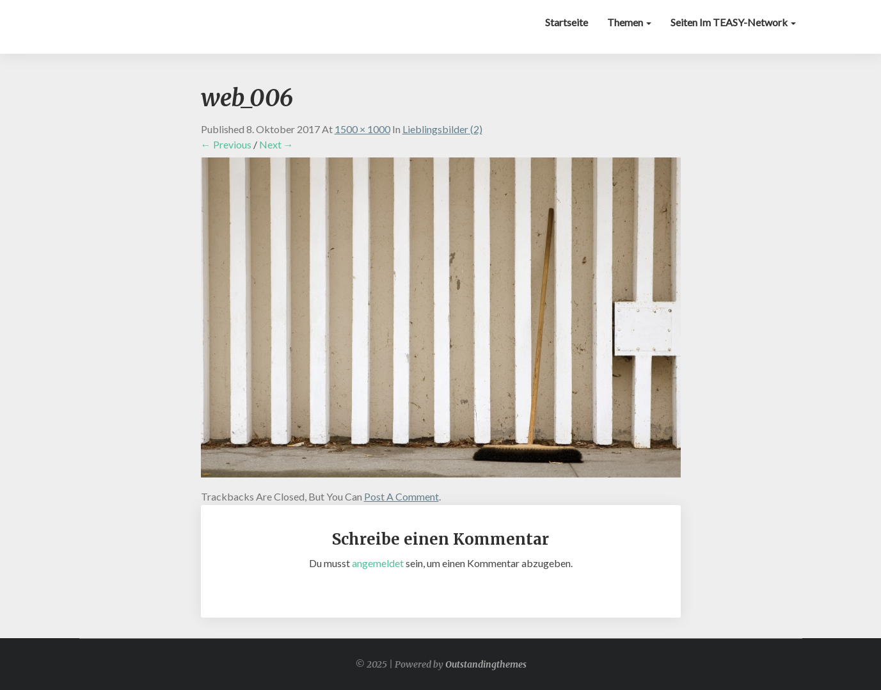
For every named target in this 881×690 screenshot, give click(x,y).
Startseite (566, 22)
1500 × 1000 (362, 129)
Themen (629, 22)
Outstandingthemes (486, 664)
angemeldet (378, 563)
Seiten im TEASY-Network (733, 22)
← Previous (226, 144)
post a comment (401, 496)
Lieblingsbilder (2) (442, 129)
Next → (276, 144)
